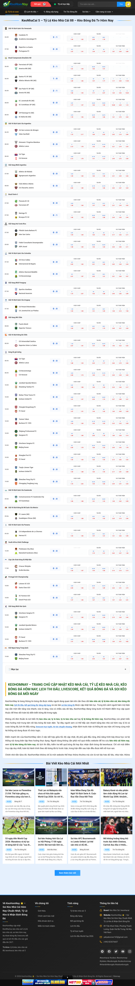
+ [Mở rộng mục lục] (125, 669)
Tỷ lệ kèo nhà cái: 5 (78, 911)
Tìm (118, 4)
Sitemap (116, 976)
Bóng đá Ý (18, 801)
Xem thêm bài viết (67, 873)
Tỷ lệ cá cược (12, 12)
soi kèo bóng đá (74, 705)
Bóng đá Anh (84, 850)
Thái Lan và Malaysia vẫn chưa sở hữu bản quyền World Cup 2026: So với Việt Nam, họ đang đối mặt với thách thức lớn (51, 796)
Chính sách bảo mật (46, 916)
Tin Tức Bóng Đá (70, 12)
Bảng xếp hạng (51, 12)
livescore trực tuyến (45, 726)
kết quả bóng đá (33, 705)
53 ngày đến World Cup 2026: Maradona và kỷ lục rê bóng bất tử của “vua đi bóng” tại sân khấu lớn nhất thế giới (18, 844)
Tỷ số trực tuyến (76, 931)
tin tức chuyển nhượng (65, 726)
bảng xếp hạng (49, 705)
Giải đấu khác (52, 850)
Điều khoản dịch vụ (45, 921)
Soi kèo (86, 12)
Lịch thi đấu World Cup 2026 (81, 936)
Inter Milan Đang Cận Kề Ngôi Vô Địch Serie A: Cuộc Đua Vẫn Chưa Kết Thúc (83, 793)
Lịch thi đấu (31, 12)
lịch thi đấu (19, 705)
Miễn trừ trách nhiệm (46, 926)
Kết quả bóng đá (77, 921)
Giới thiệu (42, 911)
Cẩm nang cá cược (104, 12)
